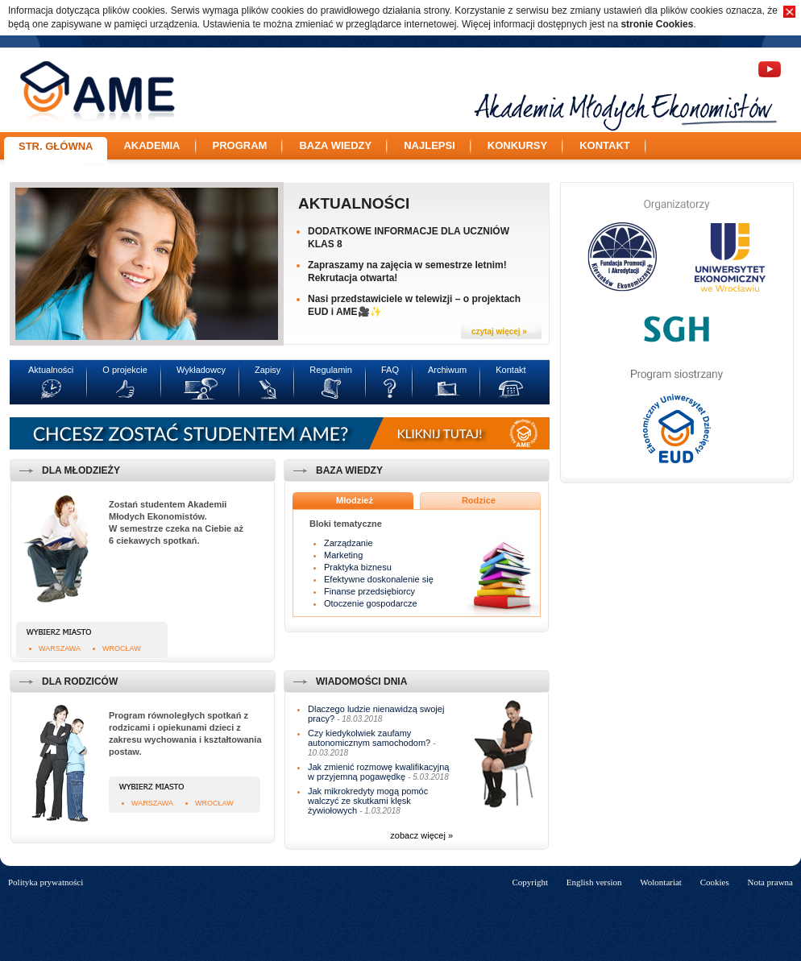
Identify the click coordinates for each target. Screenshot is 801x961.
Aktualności (353, 203)
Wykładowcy (201, 370)
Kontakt (604, 145)
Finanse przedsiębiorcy (369, 591)
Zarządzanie (348, 543)
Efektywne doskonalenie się (379, 579)
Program (240, 145)
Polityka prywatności (45, 882)
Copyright (530, 882)
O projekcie (124, 370)
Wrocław (121, 648)
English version (594, 882)
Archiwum (447, 370)
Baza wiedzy (335, 145)
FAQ (390, 370)
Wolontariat (661, 882)
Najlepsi (429, 145)
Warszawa (60, 648)
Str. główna (56, 146)
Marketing (343, 555)
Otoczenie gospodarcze (370, 603)
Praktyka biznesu (358, 567)
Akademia (151, 145)
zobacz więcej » (421, 835)
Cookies (714, 882)
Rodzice (479, 500)
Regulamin (330, 370)
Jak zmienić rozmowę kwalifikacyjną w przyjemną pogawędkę (378, 771)
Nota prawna (770, 882)
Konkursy (517, 145)
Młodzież (354, 500)
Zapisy (267, 370)
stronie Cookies (656, 24)
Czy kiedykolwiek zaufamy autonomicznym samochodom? (369, 738)
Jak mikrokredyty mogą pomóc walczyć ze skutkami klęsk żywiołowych (368, 800)
